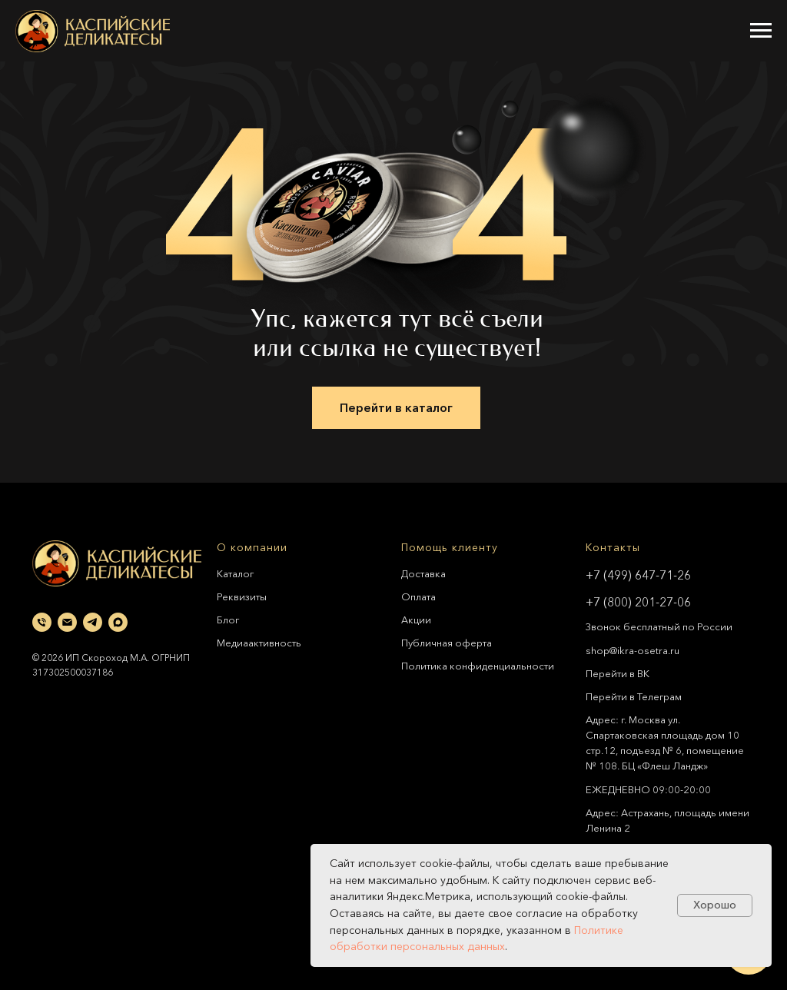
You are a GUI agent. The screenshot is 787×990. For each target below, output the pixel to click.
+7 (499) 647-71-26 (638, 575)
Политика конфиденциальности (477, 665)
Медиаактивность (259, 642)
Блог (228, 619)
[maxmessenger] (118, 622)
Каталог (235, 573)
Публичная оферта (446, 642)
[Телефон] (41, 622)
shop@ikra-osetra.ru (632, 650)
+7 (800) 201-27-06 (638, 602)
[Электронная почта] (67, 622)
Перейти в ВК (617, 673)
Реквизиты (242, 596)
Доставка (423, 573)
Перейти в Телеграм (634, 696)
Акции (416, 619)
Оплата (418, 596)
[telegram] (92, 622)
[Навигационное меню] (761, 30)
